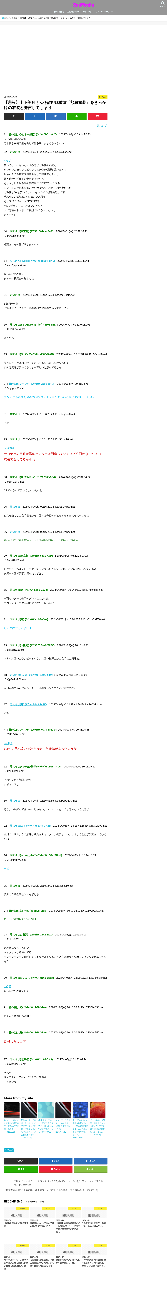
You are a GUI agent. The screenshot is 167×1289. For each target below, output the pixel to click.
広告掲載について (74, 12)
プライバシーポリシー (104, 12)
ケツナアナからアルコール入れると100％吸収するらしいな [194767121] (62, 1125)
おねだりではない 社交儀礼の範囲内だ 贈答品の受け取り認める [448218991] (12, 1125)
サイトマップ (88, 12)
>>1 (6, 160)
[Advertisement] (55, 61)
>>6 (6, 986)
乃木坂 (10, 1149)
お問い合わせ (59, 12)
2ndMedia (83, 5)
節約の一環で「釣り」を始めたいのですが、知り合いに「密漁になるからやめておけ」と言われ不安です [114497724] (28, 1128)
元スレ (100, 125)
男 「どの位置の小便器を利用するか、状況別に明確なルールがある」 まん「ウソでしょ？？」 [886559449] (80, 1128)
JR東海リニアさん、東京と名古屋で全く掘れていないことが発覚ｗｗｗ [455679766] (45, 1125)
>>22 (7, 448)
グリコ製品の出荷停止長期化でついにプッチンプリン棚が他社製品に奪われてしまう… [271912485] (97, 1127)
